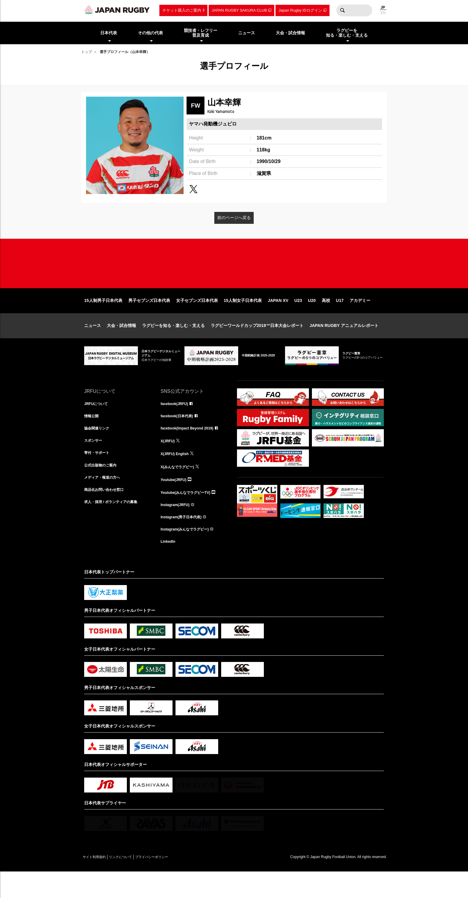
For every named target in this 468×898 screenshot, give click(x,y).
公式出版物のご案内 (103, 488)
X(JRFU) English (177, 475)
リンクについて (132, 883)
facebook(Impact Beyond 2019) (191, 449)
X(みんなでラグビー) (180, 488)
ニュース (92, 344)
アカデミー (360, 319)
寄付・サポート (98, 475)
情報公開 (92, 436)
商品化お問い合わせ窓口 (107, 515)
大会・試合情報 (121, 344)
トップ (86, 52)
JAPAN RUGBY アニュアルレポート (344, 344)
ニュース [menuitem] (246, 32)
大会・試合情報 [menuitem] (290, 32)
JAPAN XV (278, 319)
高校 (326, 319)
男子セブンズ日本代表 (149, 319)
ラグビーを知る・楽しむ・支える (173, 344)
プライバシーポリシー (172, 883)
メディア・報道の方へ (105, 502)
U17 (340, 319)
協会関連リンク (98, 449)
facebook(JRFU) (177, 423)
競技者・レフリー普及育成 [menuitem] (200, 33)
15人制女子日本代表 (243, 319)
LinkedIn (169, 567)
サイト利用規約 (98, 883)
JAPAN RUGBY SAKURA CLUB (239, 10)
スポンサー (94, 462)
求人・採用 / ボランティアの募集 (115, 528)
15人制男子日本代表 (103, 319)
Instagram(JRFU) (177, 528)
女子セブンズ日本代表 (197, 319)
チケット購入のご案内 (181, 10)
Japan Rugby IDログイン (300, 10)
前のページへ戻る (234, 217)
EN (383, 13)
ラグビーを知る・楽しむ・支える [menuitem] (347, 33)
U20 (312, 319)
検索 (342, 10)
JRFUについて (98, 423)
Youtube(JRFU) (176, 502)
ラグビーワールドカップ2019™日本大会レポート (257, 344)
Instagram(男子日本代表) (184, 541)
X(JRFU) (169, 462)
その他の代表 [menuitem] (150, 32)
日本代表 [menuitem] (108, 32)
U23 (298, 319)
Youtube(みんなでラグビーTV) (189, 515)
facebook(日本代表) (179, 436)
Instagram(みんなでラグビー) (189, 554)
